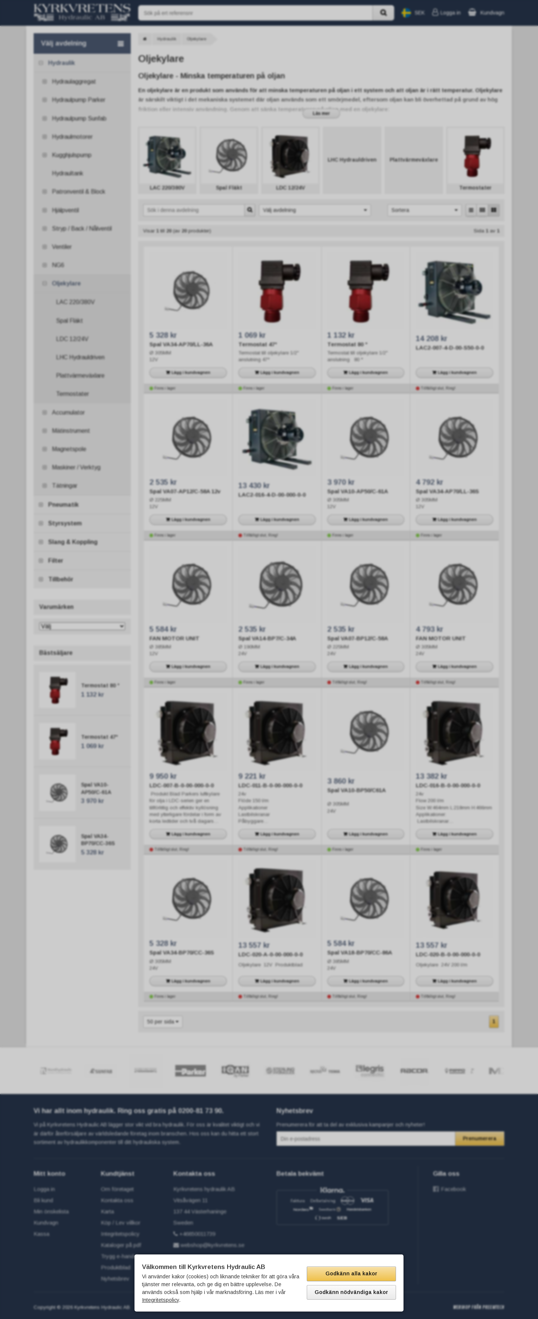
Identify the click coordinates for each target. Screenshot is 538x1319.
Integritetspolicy (160, 1300)
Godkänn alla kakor (351, 1273)
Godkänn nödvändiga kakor (351, 1292)
